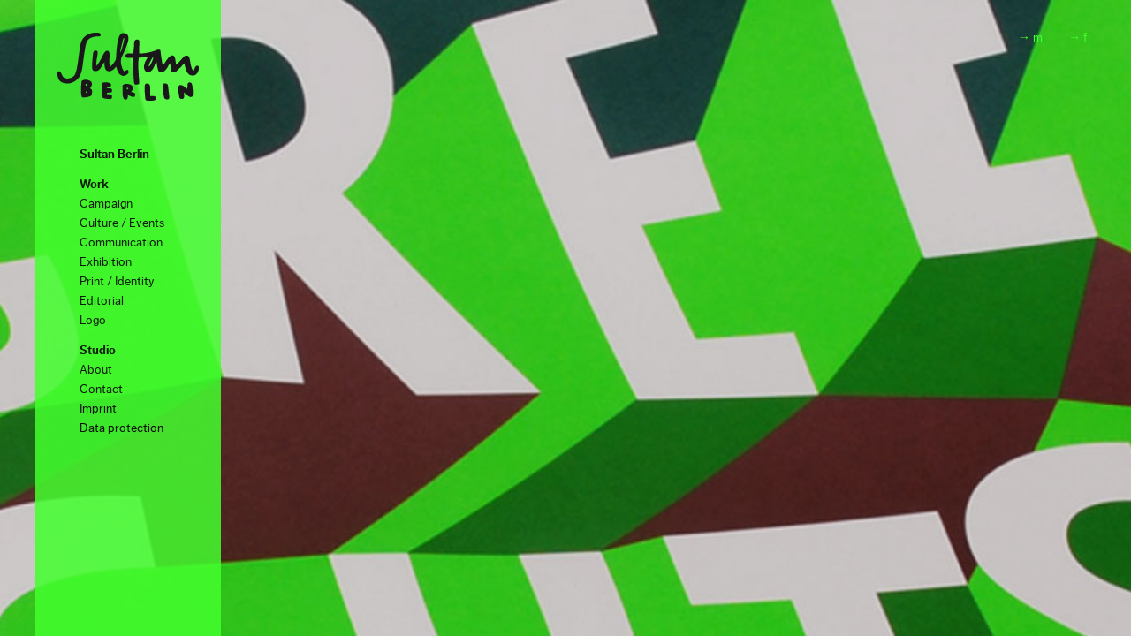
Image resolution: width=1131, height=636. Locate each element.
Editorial (102, 301)
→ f (1077, 38)
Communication (121, 243)
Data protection (121, 428)
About (96, 370)
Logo (93, 320)
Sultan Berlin (114, 154)
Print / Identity (117, 282)
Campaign (106, 204)
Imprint (98, 409)
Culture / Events (122, 223)
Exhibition (106, 262)
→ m (1030, 38)
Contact (101, 389)
